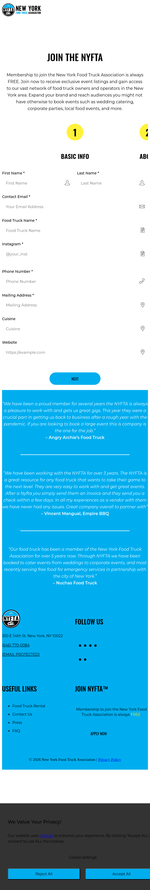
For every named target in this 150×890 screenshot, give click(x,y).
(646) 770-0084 (16, 645)
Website (9, 342)
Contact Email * (16, 196)
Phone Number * (17, 271)
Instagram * (12, 244)
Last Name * (88, 173)
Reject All (44, 874)
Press (17, 722)
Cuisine (8, 319)
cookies (46, 835)
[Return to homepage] (21, 10)
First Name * (13, 173)
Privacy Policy (109, 759)
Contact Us (22, 714)
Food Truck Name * (19, 220)
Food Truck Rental (28, 706)
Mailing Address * (18, 295)
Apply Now (98, 733)
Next (74, 378)
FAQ (16, 731)
